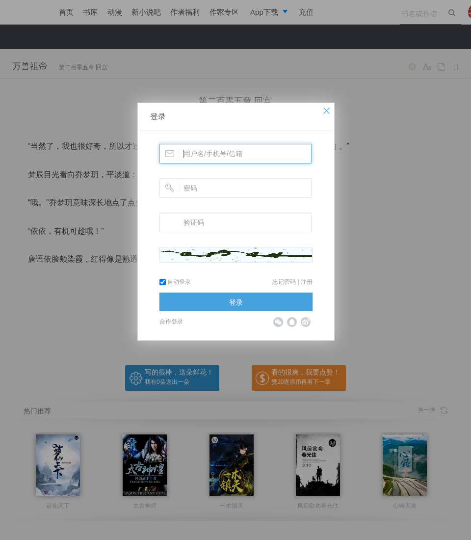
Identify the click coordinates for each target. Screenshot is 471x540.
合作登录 (171, 321)
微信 (278, 322)
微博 (306, 322)
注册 (307, 281)
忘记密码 (284, 281)
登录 (158, 116)
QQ (292, 322)
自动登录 (175, 281)
